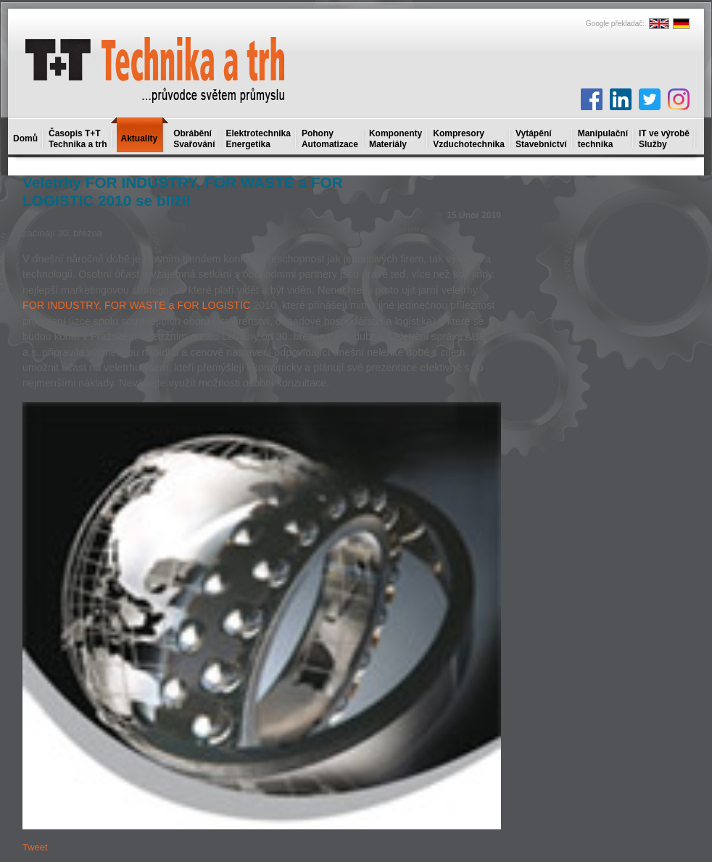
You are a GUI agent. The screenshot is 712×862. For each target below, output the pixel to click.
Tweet (35, 847)
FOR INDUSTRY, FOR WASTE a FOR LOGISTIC (136, 305)
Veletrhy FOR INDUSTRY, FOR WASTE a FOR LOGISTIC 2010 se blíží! (182, 191)
